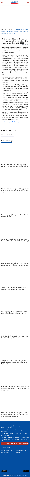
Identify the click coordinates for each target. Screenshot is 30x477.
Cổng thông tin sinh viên (7, 450)
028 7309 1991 (23, 443)
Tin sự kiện (5, 135)
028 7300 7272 (14, 443)
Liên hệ (17, 454)
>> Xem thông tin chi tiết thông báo (11, 122)
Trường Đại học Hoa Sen (20, 475)
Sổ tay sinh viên (5, 452)
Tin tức (10, 29)
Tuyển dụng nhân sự (21, 450)
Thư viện (18, 452)
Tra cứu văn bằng (5, 454)
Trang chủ (4, 29)
